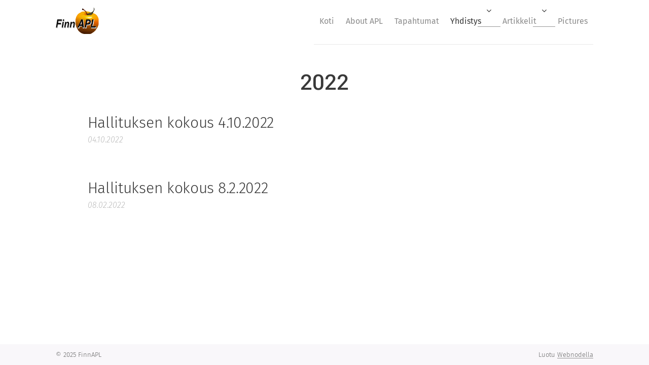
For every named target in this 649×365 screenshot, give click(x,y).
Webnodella (575, 354)
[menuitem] (294, 21)
